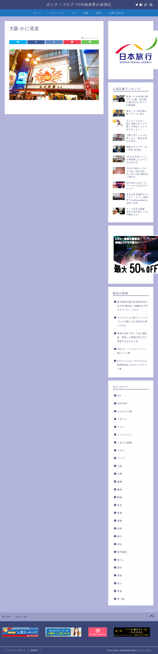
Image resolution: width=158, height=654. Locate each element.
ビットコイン (124, 434)
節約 (119, 567)
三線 (119, 466)
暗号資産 (122, 552)
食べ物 (121, 599)
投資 (119, 528)
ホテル (121, 450)
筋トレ (121, 559)
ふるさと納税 (124, 442)
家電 (119, 513)
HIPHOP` (122, 403)
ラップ (121, 458)
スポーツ (122, 419)
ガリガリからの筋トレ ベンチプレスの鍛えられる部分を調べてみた (132, 321)
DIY (74, 13)
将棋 (119, 520)
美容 (119, 575)
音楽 (86, 13)
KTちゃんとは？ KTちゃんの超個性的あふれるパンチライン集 (132, 365)
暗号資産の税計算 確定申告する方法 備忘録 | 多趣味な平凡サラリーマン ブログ (132, 306)
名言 (119, 505)
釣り (119, 583)
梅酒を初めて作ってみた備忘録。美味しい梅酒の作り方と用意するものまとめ (132, 337)
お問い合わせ (116, 13)
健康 (119, 481)
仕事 (119, 473)
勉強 (119, 489)
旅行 (99, 13)
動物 (119, 497)
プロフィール (56, 13)
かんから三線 (124, 411)
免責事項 (34, 650)
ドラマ (121, 427)
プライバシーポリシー (16, 650)
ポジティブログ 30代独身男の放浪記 (79, 4)
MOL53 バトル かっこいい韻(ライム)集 (131, 351)
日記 (119, 544)
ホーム (37, 13)
